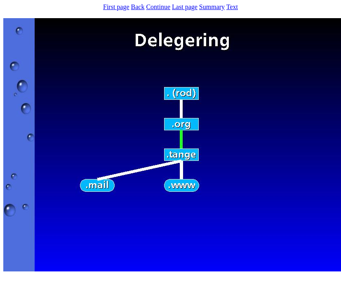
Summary (212, 6)
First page (116, 6)
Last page (185, 6)
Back (138, 6)
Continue (158, 6)
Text (232, 6)
